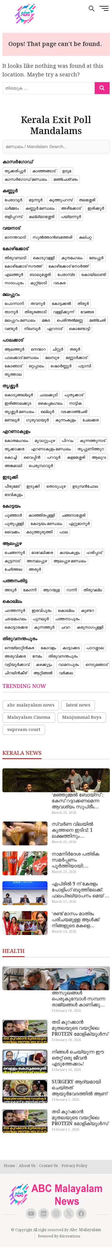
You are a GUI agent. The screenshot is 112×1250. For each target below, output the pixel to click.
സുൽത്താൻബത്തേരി (52, 237)
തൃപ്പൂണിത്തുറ (90, 449)
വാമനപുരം (69, 665)
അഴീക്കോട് (71, 208)
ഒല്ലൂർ (47, 412)
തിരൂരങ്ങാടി (35, 312)
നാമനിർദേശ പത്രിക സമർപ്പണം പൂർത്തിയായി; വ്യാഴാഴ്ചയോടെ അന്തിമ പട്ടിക (80, 860)
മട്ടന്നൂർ (35, 200)
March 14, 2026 (64, 931)
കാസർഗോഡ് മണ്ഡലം (25, 179)
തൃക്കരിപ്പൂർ (15, 171)
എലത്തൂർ (13, 275)
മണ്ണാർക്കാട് (76, 358)
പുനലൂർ (41, 619)
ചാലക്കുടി (48, 395)
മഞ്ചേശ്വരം (65, 179)
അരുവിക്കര (15, 656)
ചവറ (65, 627)
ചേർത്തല (13, 569)
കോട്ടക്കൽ (61, 304)
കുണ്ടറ (87, 611)
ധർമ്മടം (11, 208)
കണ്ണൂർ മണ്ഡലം (39, 208)
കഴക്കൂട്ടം (44, 665)
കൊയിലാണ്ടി (93, 275)
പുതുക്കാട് (73, 395)
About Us (27, 1166)
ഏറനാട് (54, 329)
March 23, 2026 (64, 813)
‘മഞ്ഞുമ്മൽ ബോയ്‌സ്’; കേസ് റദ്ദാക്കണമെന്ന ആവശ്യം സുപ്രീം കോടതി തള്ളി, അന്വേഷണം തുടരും (77, 801)
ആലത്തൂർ (14, 349)
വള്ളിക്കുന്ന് (63, 312)
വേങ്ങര (87, 312)
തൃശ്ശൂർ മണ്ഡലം (19, 412)
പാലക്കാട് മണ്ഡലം (21, 358)
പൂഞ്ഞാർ (13, 515)
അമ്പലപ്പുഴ (37, 561)
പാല (63, 532)
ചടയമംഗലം (15, 619)
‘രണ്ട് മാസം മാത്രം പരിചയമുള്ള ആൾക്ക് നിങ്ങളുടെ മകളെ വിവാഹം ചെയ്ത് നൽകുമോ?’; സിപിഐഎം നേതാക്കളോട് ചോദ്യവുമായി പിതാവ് (77, 920)
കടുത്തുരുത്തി (39, 532)
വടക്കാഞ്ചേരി (74, 412)
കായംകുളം (69, 553)
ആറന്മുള (51, 590)
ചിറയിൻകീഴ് (15, 673)
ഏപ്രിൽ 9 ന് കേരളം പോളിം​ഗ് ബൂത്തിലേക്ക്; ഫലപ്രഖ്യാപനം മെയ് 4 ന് (79, 890)
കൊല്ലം (66, 611)
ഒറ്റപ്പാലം (36, 366)
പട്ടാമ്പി (84, 366)
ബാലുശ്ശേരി (40, 275)
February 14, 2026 (66, 1070)
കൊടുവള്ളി (44, 258)
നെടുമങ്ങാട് (96, 665)
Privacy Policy (74, 1166)
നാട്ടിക (75, 403)
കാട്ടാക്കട (71, 648)
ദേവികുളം (13, 495)
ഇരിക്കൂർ (96, 208)
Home (9, 1166)
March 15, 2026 (64, 902)
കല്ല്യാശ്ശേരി (41, 217)
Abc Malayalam (85, 1230)
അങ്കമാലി (13, 466)
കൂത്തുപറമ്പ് (60, 200)
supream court (23, 729)
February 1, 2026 (65, 1099)
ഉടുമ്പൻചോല (85, 486)
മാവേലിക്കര (42, 553)
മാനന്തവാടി (15, 237)
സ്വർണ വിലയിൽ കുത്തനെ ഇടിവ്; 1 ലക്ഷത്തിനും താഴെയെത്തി (72, 830)
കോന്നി (29, 590)
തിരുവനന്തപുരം (63, 656)
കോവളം (48, 648)
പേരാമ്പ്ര (66, 275)
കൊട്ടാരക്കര (15, 627)
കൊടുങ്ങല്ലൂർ (18, 395)
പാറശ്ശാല (95, 648)
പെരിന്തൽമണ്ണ (70, 320)
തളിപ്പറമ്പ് (13, 217)
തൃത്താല (13, 374)
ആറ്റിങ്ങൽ (42, 673)
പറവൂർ (53, 457)
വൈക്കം (11, 532)
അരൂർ (35, 569)
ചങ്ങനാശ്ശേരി (73, 515)
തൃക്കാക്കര (14, 449)
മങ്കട (46, 320)
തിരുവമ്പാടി (15, 258)
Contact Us (48, 1166)
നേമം (37, 656)
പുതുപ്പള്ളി (14, 524)
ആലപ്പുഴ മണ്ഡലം (69, 561)
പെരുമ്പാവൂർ (41, 466)
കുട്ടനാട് (12, 561)
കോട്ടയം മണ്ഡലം (46, 524)
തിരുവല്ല (92, 590)
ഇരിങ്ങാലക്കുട (17, 403)
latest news (78, 705)
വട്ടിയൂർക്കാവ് (16, 665)
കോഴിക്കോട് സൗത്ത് (23, 266)
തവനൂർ (37, 304)
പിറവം (67, 441)
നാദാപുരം (14, 283)
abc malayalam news (30, 705)
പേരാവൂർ (13, 200)
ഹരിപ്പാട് (94, 553)
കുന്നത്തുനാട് (92, 441)
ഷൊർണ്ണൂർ (60, 366)
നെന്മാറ (38, 349)
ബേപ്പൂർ (96, 258)
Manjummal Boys (81, 717)
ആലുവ (99, 457)
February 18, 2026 (66, 1010)
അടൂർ (10, 590)
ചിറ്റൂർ (57, 349)
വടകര (59, 283)
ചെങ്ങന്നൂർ (14, 553)
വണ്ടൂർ (10, 329)
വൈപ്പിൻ (32, 457)
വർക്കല (66, 673)
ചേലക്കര (90, 420)
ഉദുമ (66, 171)
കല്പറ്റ (85, 237)
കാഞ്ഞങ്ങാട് (44, 171)
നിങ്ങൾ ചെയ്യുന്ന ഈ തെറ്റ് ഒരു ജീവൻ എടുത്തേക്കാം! (78, 1058)
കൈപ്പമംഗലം (50, 403)
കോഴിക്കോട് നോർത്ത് (68, 266)
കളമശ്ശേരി (76, 457)
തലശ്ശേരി (87, 200)
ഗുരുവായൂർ (37, 420)
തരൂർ (75, 349)
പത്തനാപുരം (67, 619)
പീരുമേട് (12, 486)
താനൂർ (11, 312)
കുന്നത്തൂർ (44, 627)
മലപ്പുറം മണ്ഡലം (19, 320)
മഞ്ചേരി (97, 320)
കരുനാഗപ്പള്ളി (90, 627)
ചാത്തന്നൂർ (14, 611)
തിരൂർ (83, 304)
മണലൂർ (11, 420)
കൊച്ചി (10, 457)
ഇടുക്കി (33, 486)
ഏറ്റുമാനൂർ (79, 524)
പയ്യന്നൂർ (71, 217)
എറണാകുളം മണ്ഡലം (51, 449)
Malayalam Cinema (28, 717)
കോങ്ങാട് (13, 366)
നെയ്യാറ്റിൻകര (19, 648)
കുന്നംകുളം (65, 420)
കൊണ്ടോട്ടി (79, 329)
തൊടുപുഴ (56, 486)
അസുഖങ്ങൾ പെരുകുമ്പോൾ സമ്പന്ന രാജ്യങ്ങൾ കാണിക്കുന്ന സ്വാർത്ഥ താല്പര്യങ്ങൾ (79, 999)
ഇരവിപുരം (41, 611)
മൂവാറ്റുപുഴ (45, 441)
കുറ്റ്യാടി (38, 283)
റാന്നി (71, 590)
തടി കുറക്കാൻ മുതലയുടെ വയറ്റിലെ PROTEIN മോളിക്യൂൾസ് (80, 1028)
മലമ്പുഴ (52, 358)
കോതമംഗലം (16, 441)
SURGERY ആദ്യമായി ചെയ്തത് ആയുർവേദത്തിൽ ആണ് (79, 1088)
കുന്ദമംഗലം (71, 258)
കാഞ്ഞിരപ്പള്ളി (41, 515)
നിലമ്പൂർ (32, 329)
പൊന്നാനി (14, 304)
